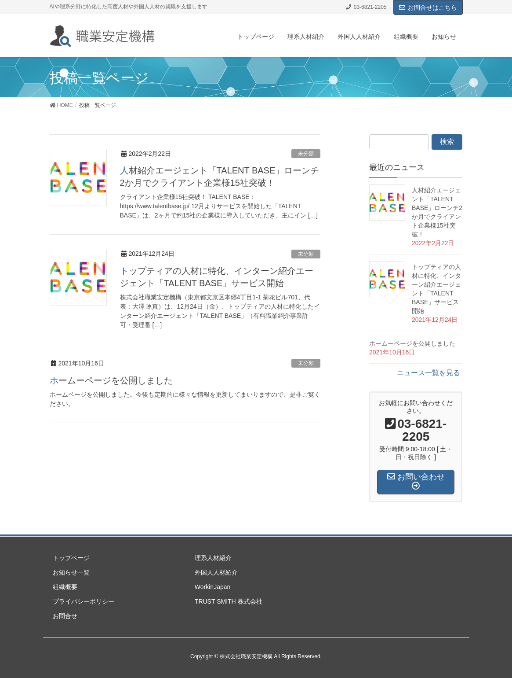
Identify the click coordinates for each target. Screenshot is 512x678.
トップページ (71, 557)
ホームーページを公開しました (111, 380)
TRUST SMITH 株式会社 (228, 601)
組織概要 (65, 586)
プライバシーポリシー (83, 601)
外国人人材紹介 (216, 572)
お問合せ (65, 615)
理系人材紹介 (213, 557)
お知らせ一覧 (71, 572)
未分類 (306, 154)
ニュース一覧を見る (428, 372)
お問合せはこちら (428, 7)
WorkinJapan (212, 586)
